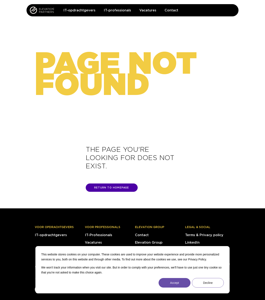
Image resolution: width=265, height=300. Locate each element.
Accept (174, 282)
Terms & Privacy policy (204, 235)
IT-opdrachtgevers (51, 235)
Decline (208, 282)
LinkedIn (192, 242)
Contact (142, 235)
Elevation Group (149, 227)
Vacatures (93, 242)
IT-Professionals (98, 235)
